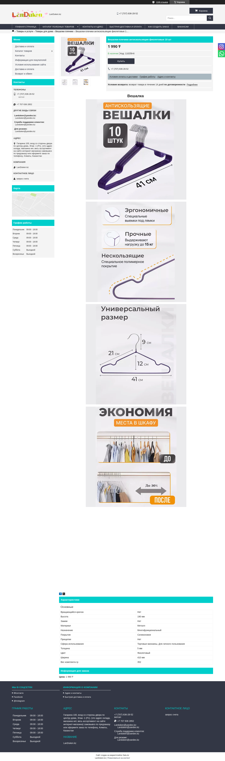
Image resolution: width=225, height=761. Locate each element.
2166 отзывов (162, 2)
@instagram (19, 701)
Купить (121, 61)
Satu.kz (126, 755)
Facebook (18, 697)
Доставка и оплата (24, 46)
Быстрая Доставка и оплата (126, 27)
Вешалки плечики (64, 31)
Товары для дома (44, 31)
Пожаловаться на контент (118, 758)
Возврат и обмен (23, 73)
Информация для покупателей (30, 60)
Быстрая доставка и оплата (78, 697)
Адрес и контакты (73, 693)
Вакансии (183, 27)
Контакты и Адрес (92, 27)
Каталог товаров (23, 51)
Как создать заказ (158, 27)
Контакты (20, 55)
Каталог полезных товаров (58, 27)
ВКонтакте (19, 693)
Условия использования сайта (30, 64)
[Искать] (210, 18)
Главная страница (25, 27)
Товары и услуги (24, 31)
